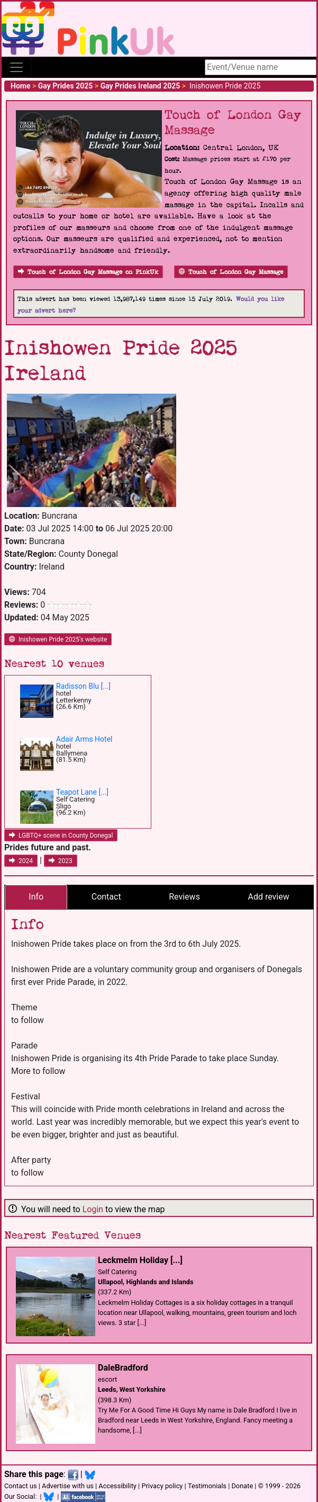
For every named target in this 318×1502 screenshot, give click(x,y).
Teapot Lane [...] (82, 792)
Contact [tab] (106, 897)
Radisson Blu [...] (83, 686)
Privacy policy (162, 1486)
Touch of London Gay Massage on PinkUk (88, 272)
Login (93, 1209)
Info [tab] (36, 897)
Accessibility (117, 1486)
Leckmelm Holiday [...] (140, 1260)
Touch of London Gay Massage (231, 272)
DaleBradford (123, 1368)
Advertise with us (68, 1486)
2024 (21, 861)
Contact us (20, 1486)
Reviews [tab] (184, 897)
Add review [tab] (268, 897)
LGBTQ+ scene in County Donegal (61, 835)
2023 (60, 861)
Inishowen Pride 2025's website (58, 639)
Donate (242, 1486)
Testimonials (207, 1486)
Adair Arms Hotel (84, 739)
